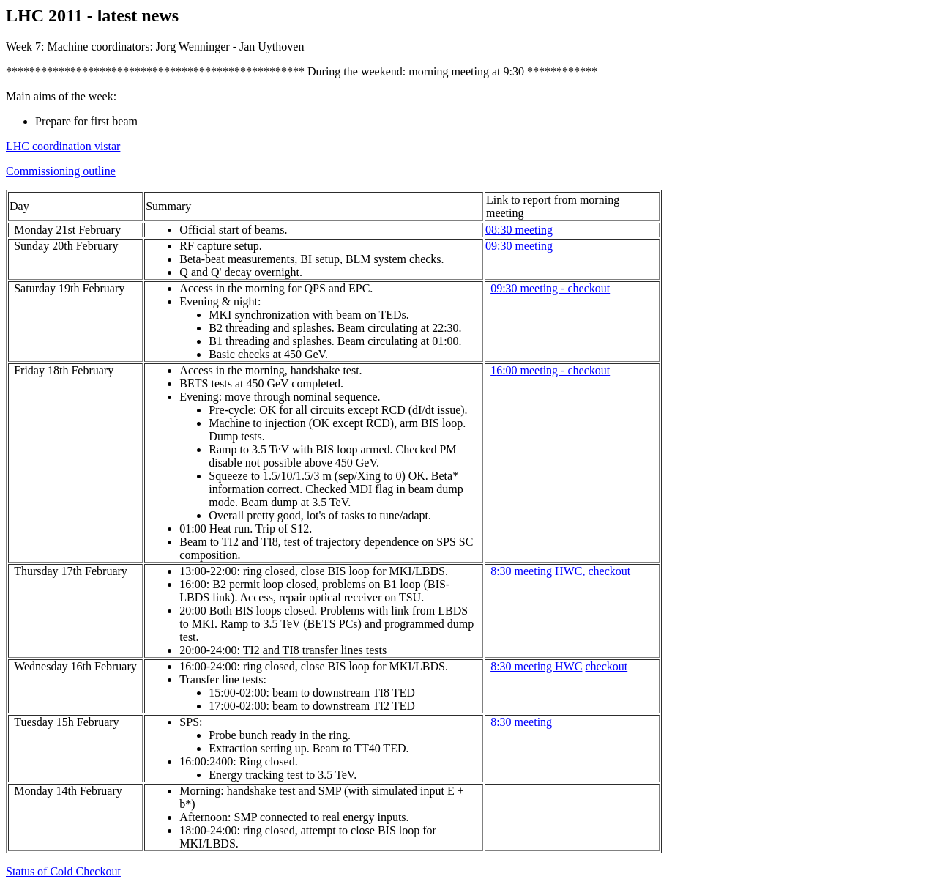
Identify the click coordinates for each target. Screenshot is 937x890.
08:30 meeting (519, 229)
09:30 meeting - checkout (550, 288)
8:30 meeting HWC (536, 666)
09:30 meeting (519, 246)
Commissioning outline (61, 171)
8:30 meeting (521, 722)
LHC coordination (63, 146)
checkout (606, 666)
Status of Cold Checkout (63, 871)
